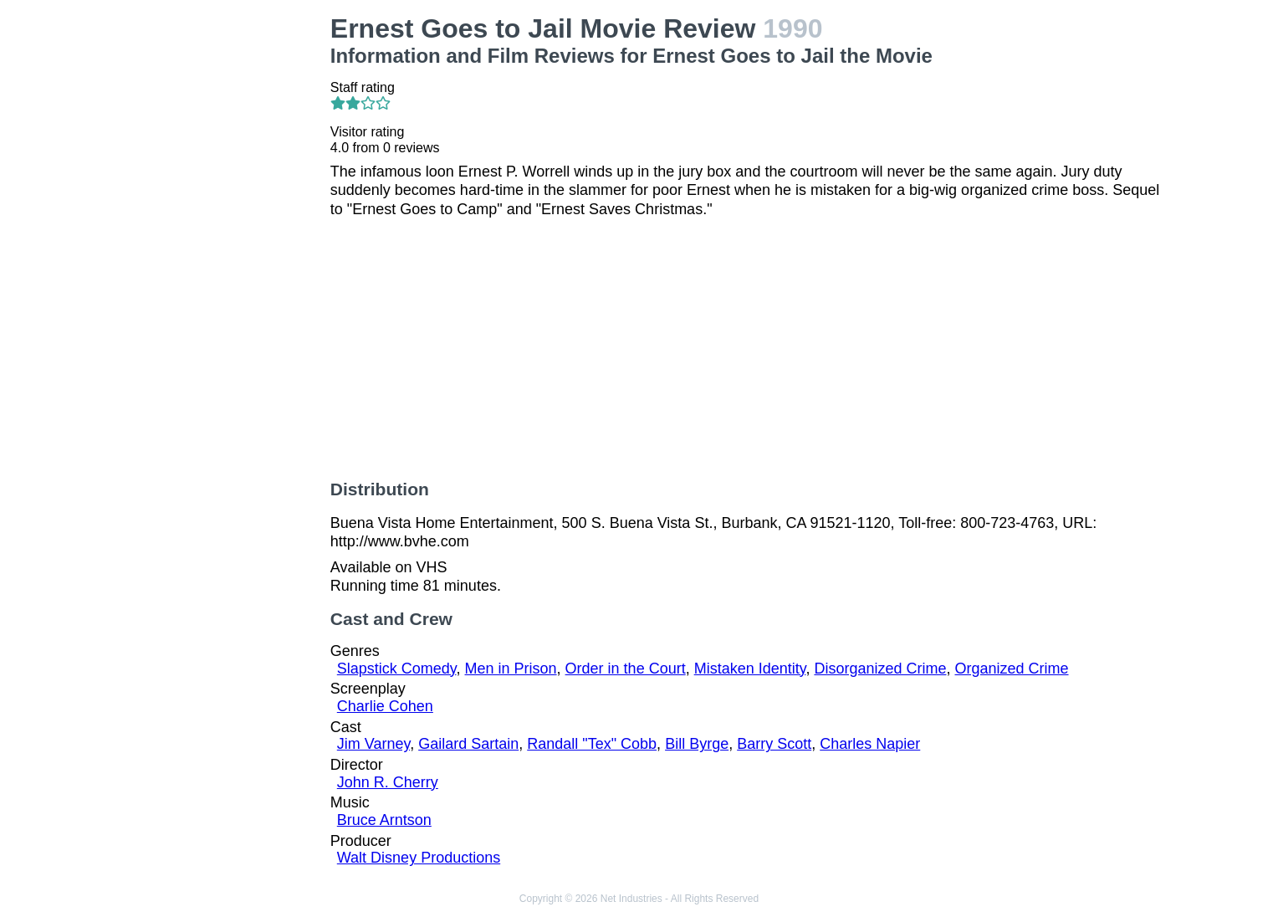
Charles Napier (870, 743)
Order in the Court (625, 668)
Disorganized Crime (880, 668)
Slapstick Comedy (397, 668)
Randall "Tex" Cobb (592, 743)
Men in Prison (511, 668)
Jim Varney (373, 743)
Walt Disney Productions (418, 857)
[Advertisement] (221, 264)
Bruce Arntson (384, 820)
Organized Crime (1012, 668)
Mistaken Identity (750, 668)
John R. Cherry (387, 782)
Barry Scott (774, 743)
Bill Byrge (696, 743)
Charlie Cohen (385, 706)
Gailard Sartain (468, 743)
